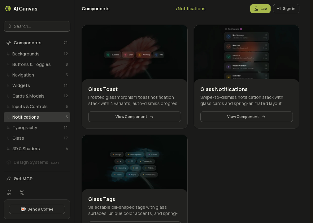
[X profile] (21, 192)
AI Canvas (21, 8)
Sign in (286, 8)
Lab (260, 8)
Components (96, 8)
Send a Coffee (37, 209)
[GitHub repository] (9, 192)
